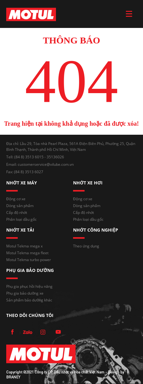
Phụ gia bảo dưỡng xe (25, 293)
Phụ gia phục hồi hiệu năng (29, 286)
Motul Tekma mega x (24, 246)
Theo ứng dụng (86, 246)
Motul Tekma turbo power (28, 259)
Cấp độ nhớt (16, 212)
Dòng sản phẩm (20, 205)
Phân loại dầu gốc (21, 219)
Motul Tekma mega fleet (27, 252)
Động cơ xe (15, 198)
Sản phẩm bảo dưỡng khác (29, 300)
